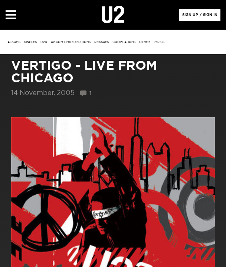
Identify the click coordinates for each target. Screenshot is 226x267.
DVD (43, 42)
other (144, 42)
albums (13, 42)
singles (30, 42)
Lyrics (159, 42)
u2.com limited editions (71, 42)
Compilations (123, 42)
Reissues (101, 42)
